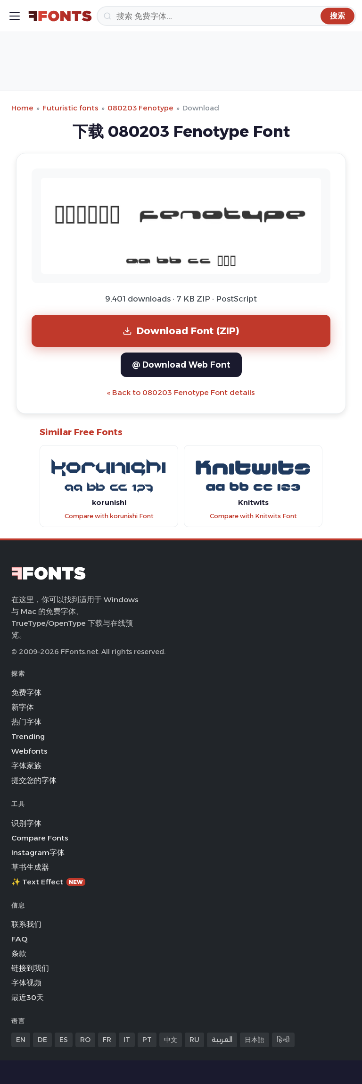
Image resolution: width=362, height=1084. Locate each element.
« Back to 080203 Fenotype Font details (181, 392)
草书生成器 (30, 867)
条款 (18, 953)
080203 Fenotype (140, 107)
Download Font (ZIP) (181, 330)
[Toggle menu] (15, 16)
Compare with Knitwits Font (253, 516)
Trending (28, 736)
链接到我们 (30, 968)
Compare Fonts (39, 837)
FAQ (19, 938)
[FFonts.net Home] (60, 16)
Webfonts (29, 751)
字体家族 (26, 765)
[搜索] (226, 16)
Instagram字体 (38, 852)
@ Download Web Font (181, 365)
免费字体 (26, 692)
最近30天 (27, 997)
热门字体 (26, 721)
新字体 (22, 707)
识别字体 (26, 823)
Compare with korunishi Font (109, 516)
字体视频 (26, 982)
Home (22, 107)
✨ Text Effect (48, 881)
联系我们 (26, 924)
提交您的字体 (34, 780)
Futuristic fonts (70, 107)
